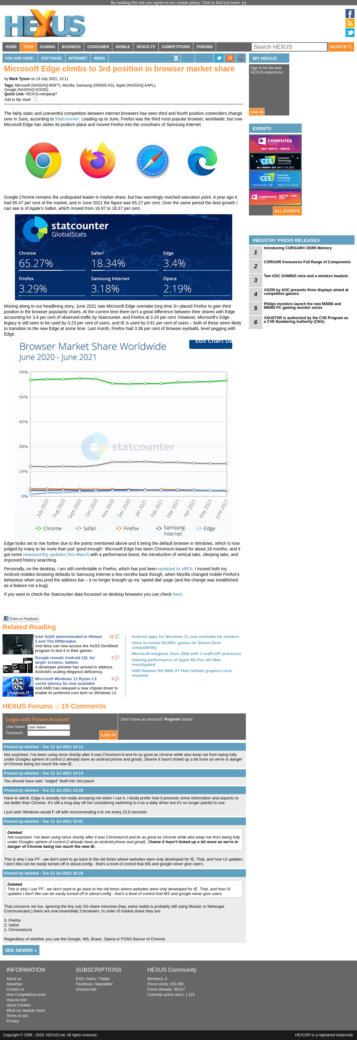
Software (51, 58)
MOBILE (122, 47)
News (99, 58)
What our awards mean (26, 1010)
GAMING (47, 47)
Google (10, 90)
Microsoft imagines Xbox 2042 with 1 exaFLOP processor (186, 653)
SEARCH (341, 47)
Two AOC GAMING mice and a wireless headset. (306, 276)
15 (230, 58)
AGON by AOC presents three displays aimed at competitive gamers (306, 292)
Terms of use (17, 1016)
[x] (244, 2)
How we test (17, 1000)
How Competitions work (26, 995)
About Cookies (19, 1005)
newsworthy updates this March (56, 554)
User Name (15, 727)
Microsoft (22, 85)
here (177, 594)
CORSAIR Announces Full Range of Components (307, 262)
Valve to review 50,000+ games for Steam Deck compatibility (176, 645)
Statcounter (67, 118)
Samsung (84, 85)
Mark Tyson (19, 79)
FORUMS (205, 47)
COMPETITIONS (176, 47)
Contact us (15, 989)
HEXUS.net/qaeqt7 (41, 94)
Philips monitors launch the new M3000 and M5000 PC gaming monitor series (302, 306)
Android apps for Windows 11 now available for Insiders (185, 636)
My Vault (23, 99)
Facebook (84, 984)
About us (14, 979)
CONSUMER (98, 47)
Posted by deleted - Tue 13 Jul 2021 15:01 (43, 821)
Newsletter (104, 984)
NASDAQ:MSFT (45, 85)
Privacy (13, 1021)
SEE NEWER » (21, 950)
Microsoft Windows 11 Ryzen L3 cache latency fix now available (66, 681)
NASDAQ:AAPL (141, 85)
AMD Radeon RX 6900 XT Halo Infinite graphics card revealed (182, 673)
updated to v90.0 (175, 568)
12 (112, 637)
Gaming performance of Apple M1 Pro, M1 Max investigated (176, 662)
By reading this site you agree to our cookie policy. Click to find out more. (176, 2)
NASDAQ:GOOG (33, 90)
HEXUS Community (172, 970)
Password (14, 733)
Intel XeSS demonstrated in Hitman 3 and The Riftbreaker (68, 639)
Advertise (14, 984)
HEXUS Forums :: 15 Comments (54, 706)
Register (173, 719)
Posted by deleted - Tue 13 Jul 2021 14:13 (43, 746)
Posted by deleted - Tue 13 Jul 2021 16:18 (43, 873)
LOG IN (256, 112)
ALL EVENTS (287, 211)
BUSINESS (71, 47)
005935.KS (103, 85)
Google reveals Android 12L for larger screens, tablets (65, 660)
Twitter (104, 979)
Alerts (91, 979)
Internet (78, 58)
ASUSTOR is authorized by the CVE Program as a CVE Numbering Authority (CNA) (306, 319)
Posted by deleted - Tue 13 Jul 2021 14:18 (43, 790)
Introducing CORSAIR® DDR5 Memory (298, 248)
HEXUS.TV (146, 47)
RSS (80, 979)
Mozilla (68, 85)
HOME (11, 47)
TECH (28, 47)
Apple (120, 85)
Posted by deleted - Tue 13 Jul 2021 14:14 (43, 773)
